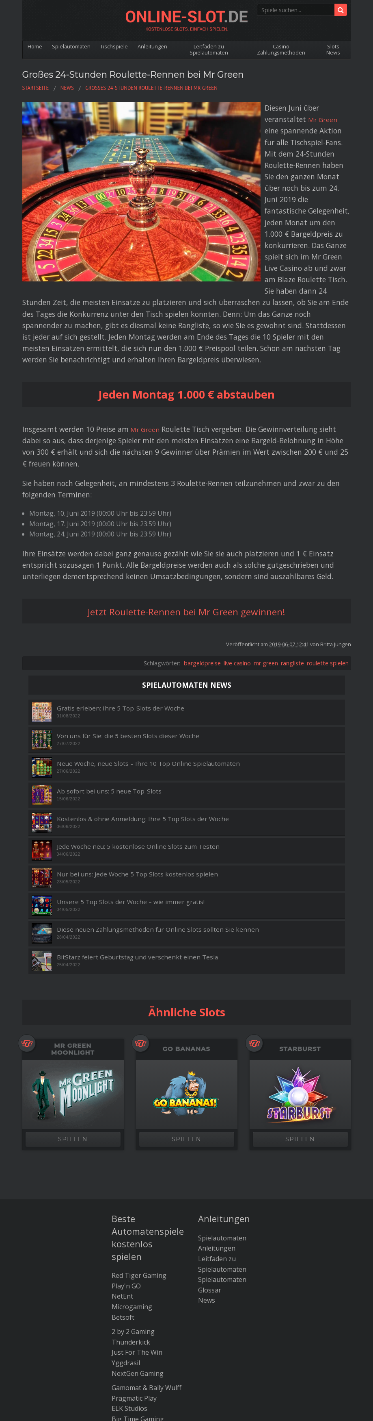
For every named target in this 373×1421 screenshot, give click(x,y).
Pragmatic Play (134, 1283)
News (206, 1185)
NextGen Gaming (138, 1258)
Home (35, 46)
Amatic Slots (130, 1314)
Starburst (300, 934)
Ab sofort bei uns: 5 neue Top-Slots (109, 676)
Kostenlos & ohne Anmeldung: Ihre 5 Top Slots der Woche (143, 704)
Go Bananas (187, 934)
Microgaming (132, 1192)
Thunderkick (131, 1227)
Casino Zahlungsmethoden (282, 49)
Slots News (334, 49)
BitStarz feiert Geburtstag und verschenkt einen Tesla (137, 842)
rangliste (292, 549)
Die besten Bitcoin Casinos (186, 1329)
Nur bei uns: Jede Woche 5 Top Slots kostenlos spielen (137, 759)
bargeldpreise (202, 549)
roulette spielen (328, 549)
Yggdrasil (126, 1248)
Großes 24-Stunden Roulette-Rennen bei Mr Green (162, 74)
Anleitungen (155, 46)
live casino (237, 549)
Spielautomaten (72, 46)
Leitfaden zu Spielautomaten (211, 49)
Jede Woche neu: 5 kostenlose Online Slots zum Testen (138, 732)
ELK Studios (129, 1294)
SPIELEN (73, 1024)
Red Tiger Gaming (139, 1161)
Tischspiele (116, 46)
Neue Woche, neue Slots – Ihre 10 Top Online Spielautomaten (148, 649)
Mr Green (255, 108)
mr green (266, 549)
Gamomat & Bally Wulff (146, 1273)
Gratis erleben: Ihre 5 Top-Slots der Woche (120, 594)
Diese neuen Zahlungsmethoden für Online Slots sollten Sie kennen (158, 815)
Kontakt (239, 1339)
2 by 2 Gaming (133, 1217)
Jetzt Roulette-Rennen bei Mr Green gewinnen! (187, 496)
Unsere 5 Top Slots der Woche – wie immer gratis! (131, 787)
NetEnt (122, 1181)
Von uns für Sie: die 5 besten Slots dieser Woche (128, 621)
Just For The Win (137, 1238)
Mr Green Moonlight (73, 935)
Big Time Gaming (138, 1304)
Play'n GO (126, 1171)
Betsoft (123, 1202)
